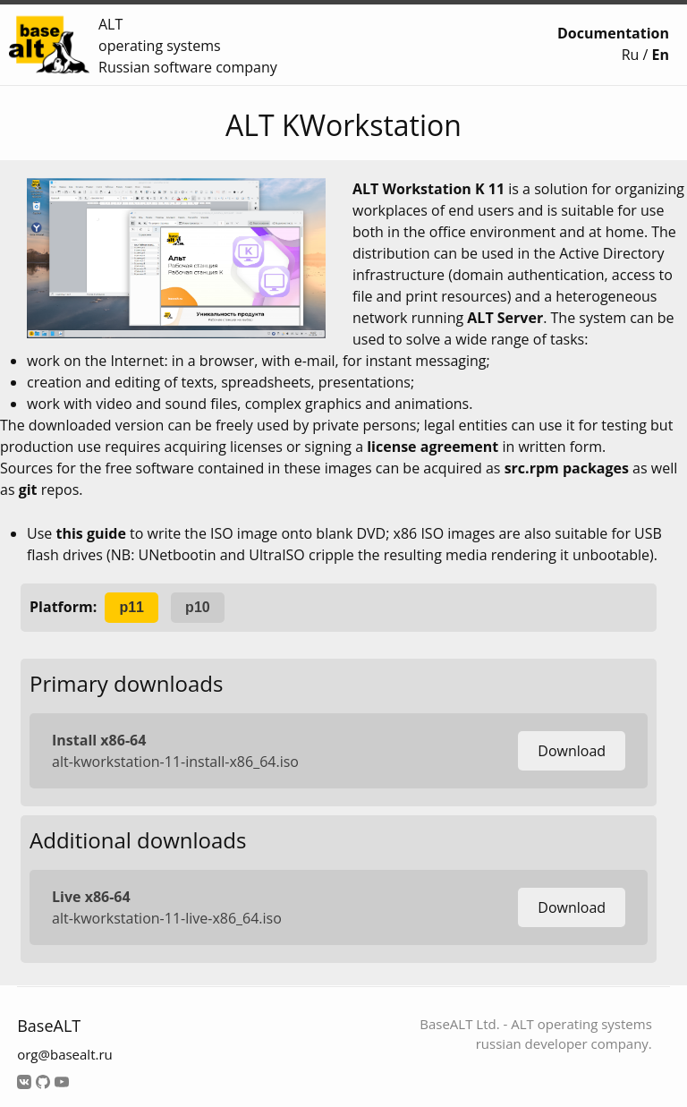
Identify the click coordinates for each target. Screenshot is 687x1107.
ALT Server (505, 318)
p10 (197, 607)
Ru (631, 54)
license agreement (432, 446)
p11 (131, 607)
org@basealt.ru (65, 1054)
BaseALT (49, 1025)
